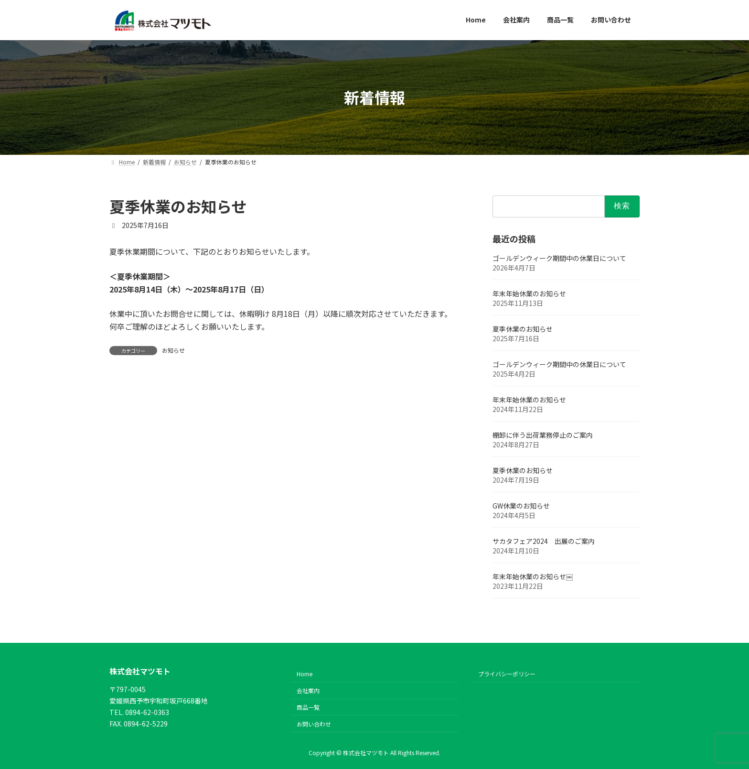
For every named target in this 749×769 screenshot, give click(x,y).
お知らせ (173, 350)
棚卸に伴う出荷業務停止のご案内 (542, 434)
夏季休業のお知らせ (522, 328)
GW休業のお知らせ (521, 505)
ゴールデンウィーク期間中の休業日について (559, 257)
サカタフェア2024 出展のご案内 (543, 540)
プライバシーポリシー (506, 674)
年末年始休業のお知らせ (529, 293)
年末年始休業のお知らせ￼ (532, 576)
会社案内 (308, 691)
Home (304, 674)
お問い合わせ (314, 724)
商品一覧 (308, 707)
